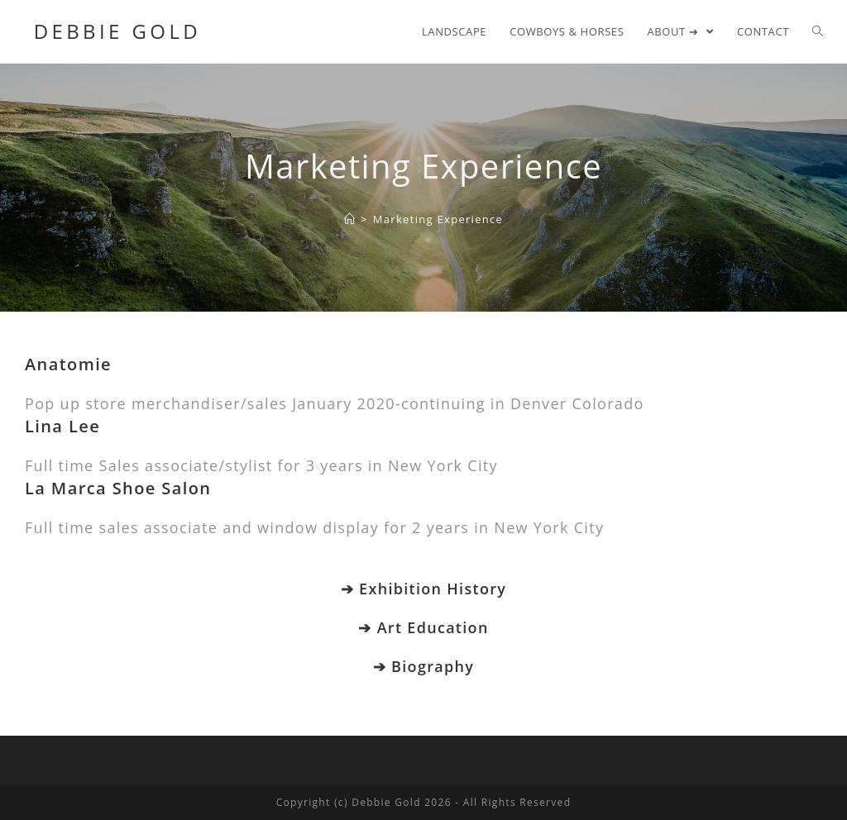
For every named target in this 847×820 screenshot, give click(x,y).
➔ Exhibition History (423, 588)
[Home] (350, 219)
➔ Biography (423, 666)
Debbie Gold (113, 31)
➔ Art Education (423, 627)
